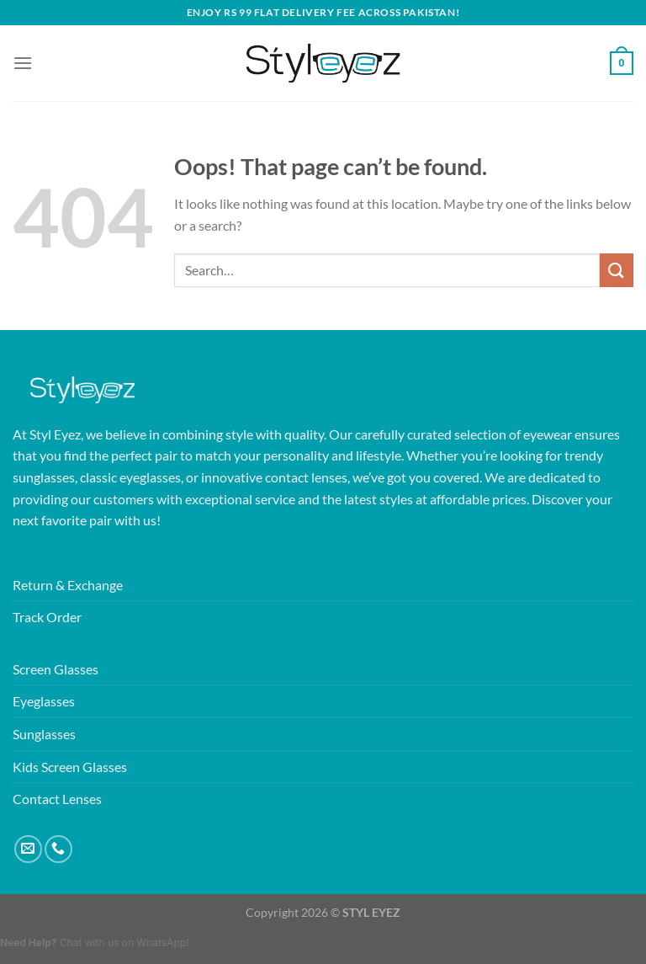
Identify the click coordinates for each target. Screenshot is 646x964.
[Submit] (616, 269)
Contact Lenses (57, 799)
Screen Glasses (55, 669)
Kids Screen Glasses (70, 767)
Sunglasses (44, 734)
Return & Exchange (68, 585)
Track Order (47, 617)
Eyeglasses (44, 701)
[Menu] (23, 62)
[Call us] (58, 849)
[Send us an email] (28, 849)
